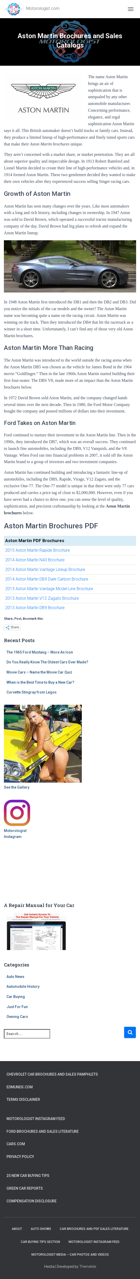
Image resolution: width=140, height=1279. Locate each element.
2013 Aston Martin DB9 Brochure (35, 607)
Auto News (15, 977)
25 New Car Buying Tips (27, 1176)
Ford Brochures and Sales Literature (42, 1131)
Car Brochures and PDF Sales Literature (94, 1229)
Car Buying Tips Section (40, 1242)
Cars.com (15, 1144)
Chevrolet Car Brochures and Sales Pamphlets (52, 1074)
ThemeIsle (87, 1266)
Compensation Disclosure (31, 1201)
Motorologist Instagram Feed (35, 1119)
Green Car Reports (24, 1188)
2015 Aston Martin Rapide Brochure (37, 550)
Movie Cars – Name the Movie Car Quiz (39, 672)
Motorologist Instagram (15, 834)
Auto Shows (41, 1229)
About (17, 1229)
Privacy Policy (20, 1157)
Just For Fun (17, 1007)
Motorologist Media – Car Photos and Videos (70, 1254)
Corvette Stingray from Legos (31, 692)
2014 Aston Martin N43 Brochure (35, 559)
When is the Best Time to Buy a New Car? (40, 682)
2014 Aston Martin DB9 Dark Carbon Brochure (46, 579)
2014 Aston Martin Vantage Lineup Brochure (45, 569)
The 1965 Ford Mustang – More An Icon (39, 652)
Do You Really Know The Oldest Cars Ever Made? (47, 662)
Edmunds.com (19, 1087)
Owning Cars (17, 1017)
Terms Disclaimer (23, 1099)
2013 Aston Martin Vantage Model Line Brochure (49, 588)
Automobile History (22, 986)
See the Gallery (16, 787)
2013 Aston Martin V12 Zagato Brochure (42, 598)
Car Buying (15, 997)
